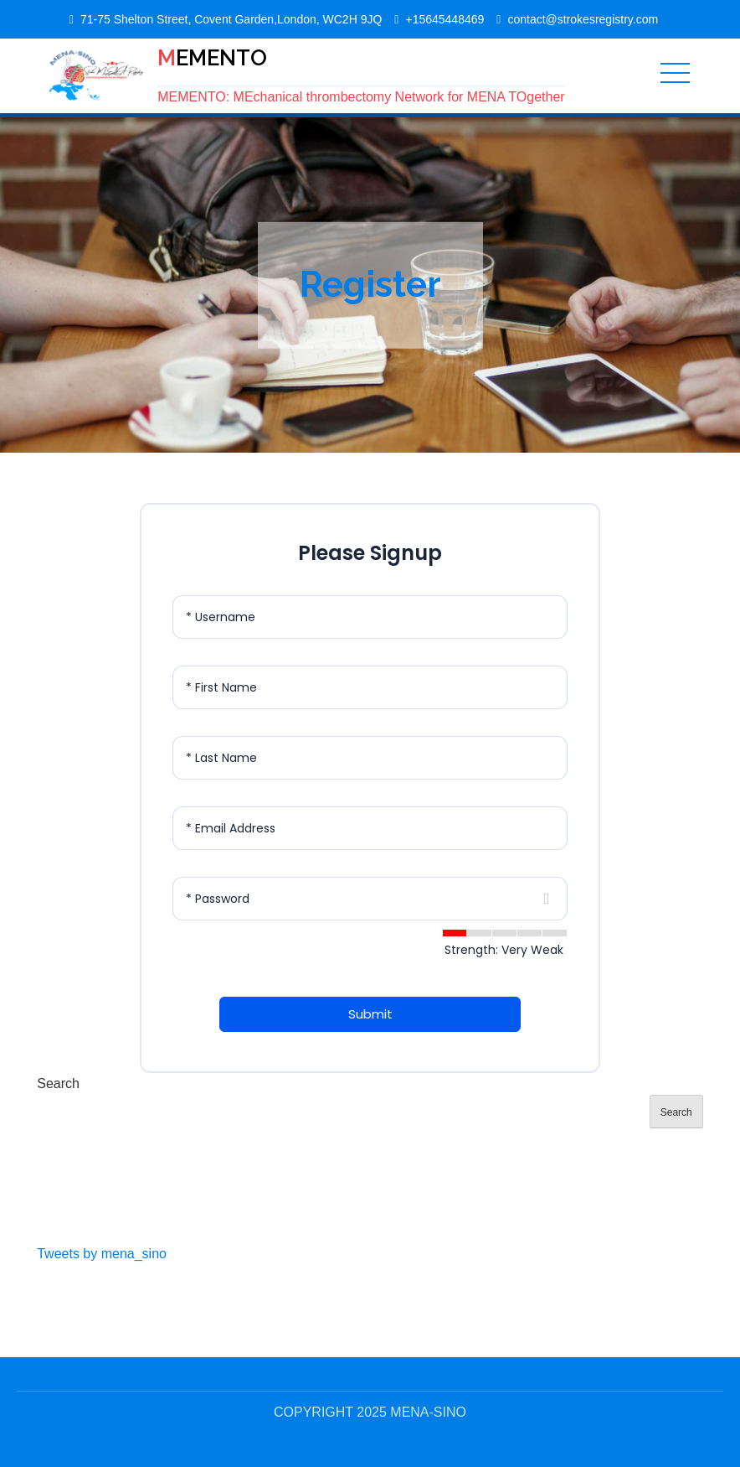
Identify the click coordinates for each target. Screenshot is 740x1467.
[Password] (370, 898)
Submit (370, 1014)
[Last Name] (370, 758)
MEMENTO (212, 57)
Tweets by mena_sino (102, 1254)
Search (58, 1083)
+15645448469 (444, 19)
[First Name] (370, 687)
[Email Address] (370, 828)
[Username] (370, 617)
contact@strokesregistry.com (582, 19)
